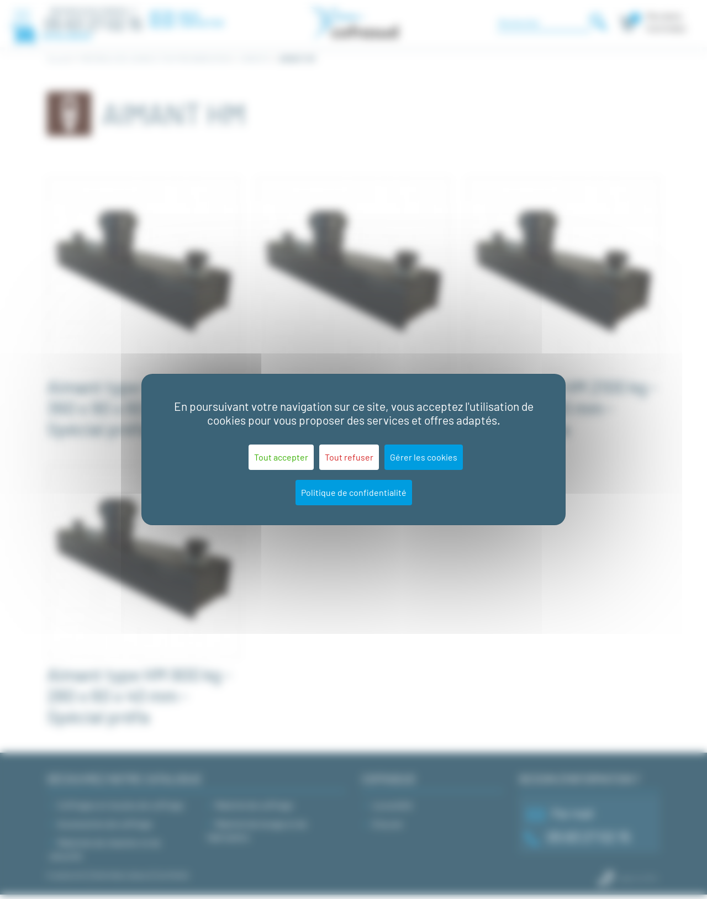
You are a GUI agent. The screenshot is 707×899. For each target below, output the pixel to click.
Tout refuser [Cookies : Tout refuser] (349, 457)
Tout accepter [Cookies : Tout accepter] (281, 457)
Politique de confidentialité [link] (354, 492)
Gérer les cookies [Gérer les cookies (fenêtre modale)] (423, 457)
